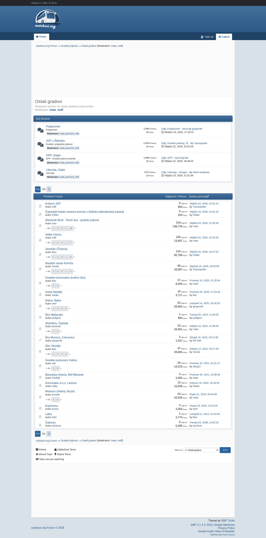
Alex (54, 252)
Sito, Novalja (53, 345)
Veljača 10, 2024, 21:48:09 (203, 326)
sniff (120, 46)
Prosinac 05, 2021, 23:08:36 (204, 374)
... (66, 228)
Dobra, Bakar (53, 300)
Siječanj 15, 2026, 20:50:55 (204, 266)
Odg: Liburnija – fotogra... (175, 172)
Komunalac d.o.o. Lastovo (61, 383)
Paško (55, 215)
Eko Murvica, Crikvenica (59, 337)
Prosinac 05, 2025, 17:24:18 (204, 291)
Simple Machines (224, 524)
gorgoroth (197, 128)
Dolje (38, 189)
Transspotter (200, 143)
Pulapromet (53, 126)
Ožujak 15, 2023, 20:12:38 (203, 337)
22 (71, 228)
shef (54, 303)
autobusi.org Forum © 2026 (47, 527)
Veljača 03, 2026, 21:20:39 (203, 223)
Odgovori (170, 196)
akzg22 (197, 366)
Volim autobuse (201, 172)
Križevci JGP (53, 203)
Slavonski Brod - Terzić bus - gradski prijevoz (72, 220)
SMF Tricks (228, 520)
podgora (56, 317)
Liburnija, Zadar (55, 169)
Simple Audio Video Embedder (216, 531)
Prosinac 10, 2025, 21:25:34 (204, 280)
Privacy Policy (226, 528)
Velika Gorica (53, 234)
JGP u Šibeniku (55, 140)
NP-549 (197, 340)
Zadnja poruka (199, 196)
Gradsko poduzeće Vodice (61, 360)
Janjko (55, 295)
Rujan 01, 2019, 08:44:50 (203, 394)
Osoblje (56, 377)
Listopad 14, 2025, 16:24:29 (204, 303)
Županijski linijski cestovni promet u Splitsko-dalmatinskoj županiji (84, 211)
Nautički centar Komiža (59, 263)
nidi (53, 363)
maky (55, 386)
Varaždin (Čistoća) (56, 249)
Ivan (54, 223)
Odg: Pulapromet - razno (174, 128)
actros (55, 409)
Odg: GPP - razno (171, 157)
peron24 (70, 133)
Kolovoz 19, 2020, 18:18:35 (204, 383)
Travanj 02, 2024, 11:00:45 (203, 314)
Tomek (55, 266)
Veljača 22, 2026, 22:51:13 (203, 203)
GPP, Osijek (53, 155)
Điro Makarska (54, 314)
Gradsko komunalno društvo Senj (65, 277)
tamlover (56, 326)
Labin (48, 414)
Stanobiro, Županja (56, 323)
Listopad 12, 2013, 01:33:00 (204, 414)
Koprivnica (51, 405)
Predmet (49, 196)
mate (113, 46)
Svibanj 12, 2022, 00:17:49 (203, 348)
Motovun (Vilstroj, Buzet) (60, 391)
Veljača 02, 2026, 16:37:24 (203, 251)
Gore (38, 434)
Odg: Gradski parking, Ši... (175, 143)
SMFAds (214, 534)
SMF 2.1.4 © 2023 (202, 524)
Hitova (182, 196)
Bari (54, 280)
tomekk (56, 394)
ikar (186, 157)
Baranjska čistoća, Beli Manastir (64, 374)
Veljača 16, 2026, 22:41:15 (203, 211)
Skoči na (178, 450)
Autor (59, 196)
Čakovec (50, 422)
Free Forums (228, 534)
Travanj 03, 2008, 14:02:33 (203, 422)
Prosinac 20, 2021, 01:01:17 (204, 363)
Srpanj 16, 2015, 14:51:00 (203, 405)
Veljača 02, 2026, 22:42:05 (203, 237)
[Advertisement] (133, 72)
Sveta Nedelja (53, 291)
